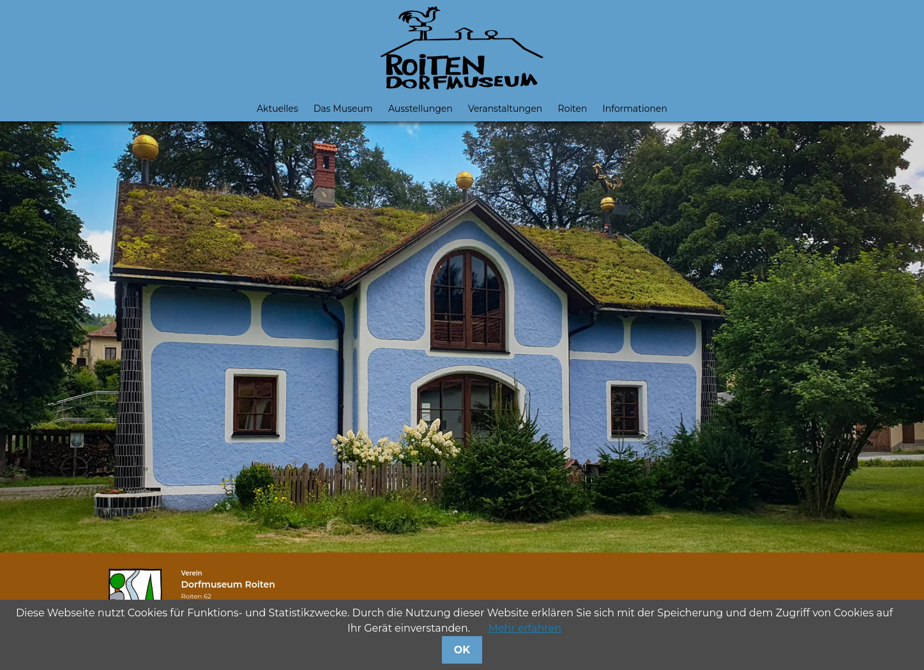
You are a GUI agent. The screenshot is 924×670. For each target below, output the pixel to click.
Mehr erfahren (524, 628)
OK (462, 650)
